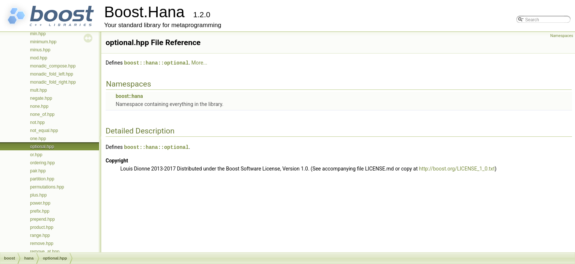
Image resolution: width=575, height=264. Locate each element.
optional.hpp (42, 146)
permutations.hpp (47, 187)
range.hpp (40, 235)
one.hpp (38, 138)
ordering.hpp (42, 162)
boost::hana (129, 96)
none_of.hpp (42, 114)
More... (199, 63)
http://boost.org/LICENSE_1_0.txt (457, 168)
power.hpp (40, 203)
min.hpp (38, 33)
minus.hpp (40, 49)
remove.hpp (41, 243)
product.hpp (41, 227)
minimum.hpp (43, 41)
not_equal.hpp (44, 130)
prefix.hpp (40, 211)
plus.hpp (38, 195)
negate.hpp (41, 98)
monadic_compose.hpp (53, 66)
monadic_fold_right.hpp (53, 82)
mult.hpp (38, 90)
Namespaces (561, 35)
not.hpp (37, 122)
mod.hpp (38, 57)
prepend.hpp (42, 219)
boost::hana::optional (156, 62)
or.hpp (36, 154)
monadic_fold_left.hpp (51, 74)
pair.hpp (38, 170)
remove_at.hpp (44, 251)
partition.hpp (42, 179)
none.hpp (39, 106)
